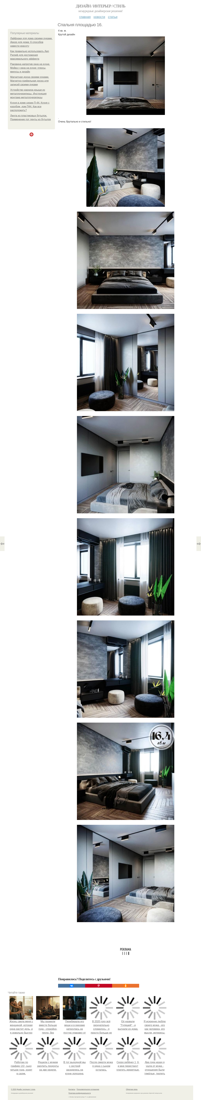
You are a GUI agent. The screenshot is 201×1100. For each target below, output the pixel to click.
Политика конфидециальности (79, 1093)
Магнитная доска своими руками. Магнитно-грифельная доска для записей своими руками (29, 81)
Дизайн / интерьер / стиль (100, 6)
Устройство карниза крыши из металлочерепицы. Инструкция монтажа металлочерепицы (28, 94)
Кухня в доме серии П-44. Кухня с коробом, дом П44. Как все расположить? (29, 106)
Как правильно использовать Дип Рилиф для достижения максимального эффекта (29, 55)
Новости (99, 17)
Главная (85, 17)
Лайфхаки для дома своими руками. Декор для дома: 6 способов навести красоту (31, 42)
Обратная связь (132, 1089)
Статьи (112, 17)
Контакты (71, 1089)
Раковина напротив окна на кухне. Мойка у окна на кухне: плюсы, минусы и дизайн (30, 68)
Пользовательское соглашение (88, 1089)
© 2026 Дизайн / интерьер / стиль (23, 1089)
